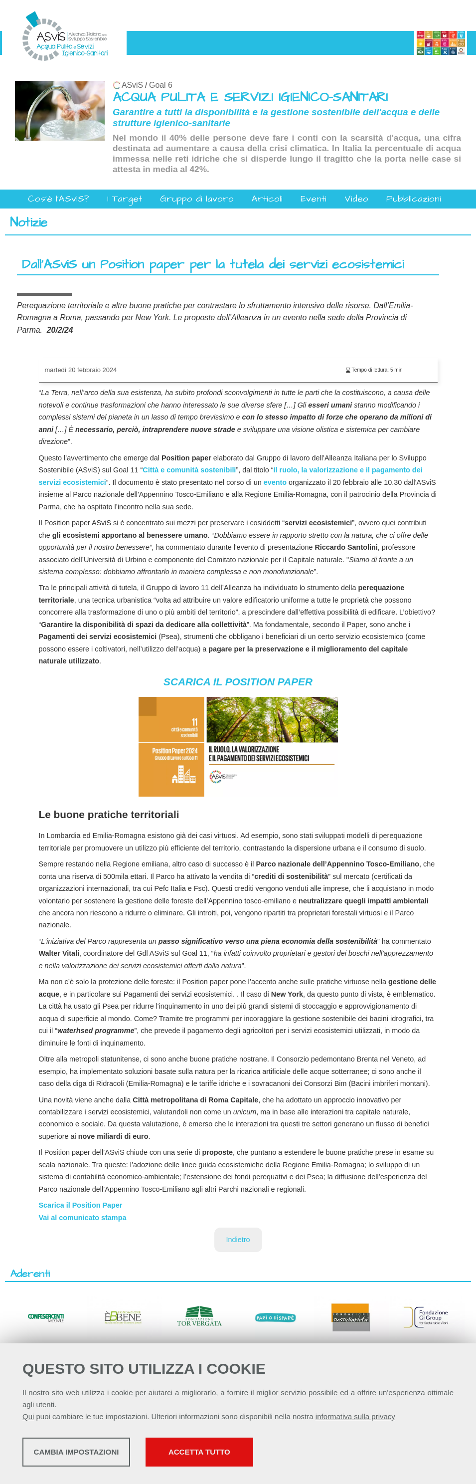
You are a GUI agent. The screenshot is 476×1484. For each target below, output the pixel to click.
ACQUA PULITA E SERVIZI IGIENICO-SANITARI (250, 97)
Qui (28, 1419)
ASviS (132, 85)
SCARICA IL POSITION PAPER (238, 681)
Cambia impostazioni (101, 1454)
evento (275, 482)
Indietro (238, 1240)
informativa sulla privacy (355, 1419)
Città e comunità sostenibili (189, 470)
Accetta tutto (281, 1454)
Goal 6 (160, 85)
